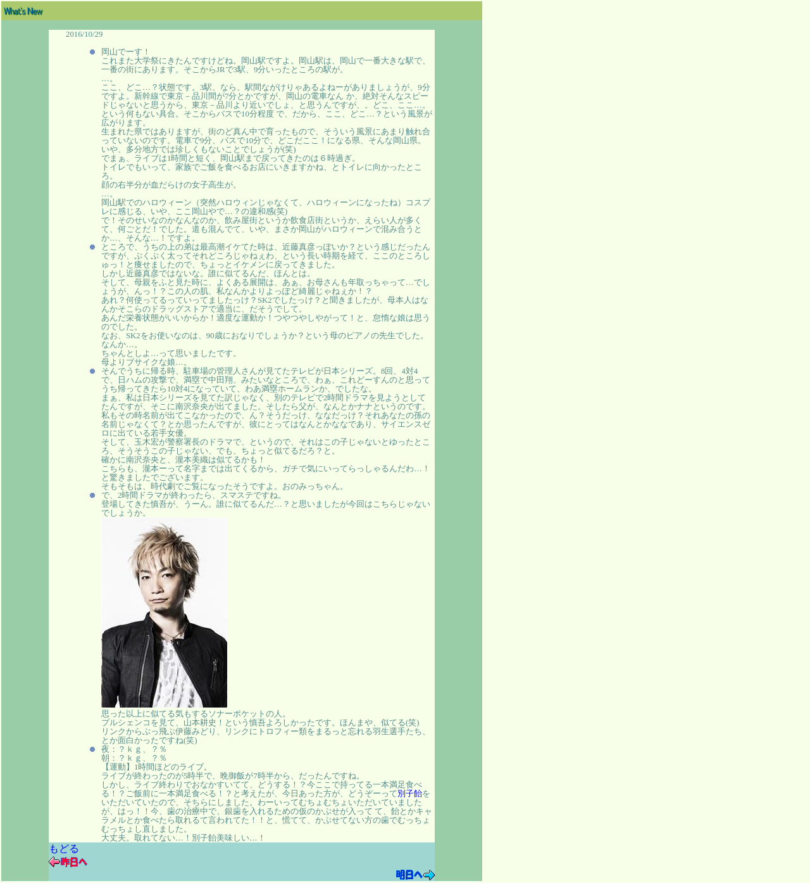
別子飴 (409, 793)
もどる (64, 848)
